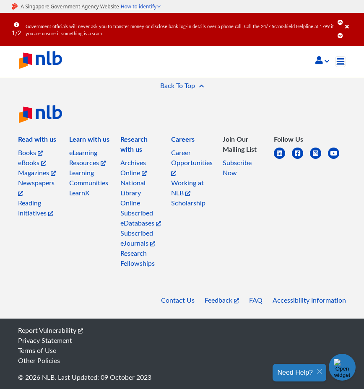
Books (30, 152)
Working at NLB (187, 187)
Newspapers (36, 187)
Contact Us (178, 300)
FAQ (256, 300)
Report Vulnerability (50, 330)
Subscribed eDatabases (140, 218)
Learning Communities (88, 177)
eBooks (32, 162)
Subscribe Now (237, 167)
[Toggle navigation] (340, 61)
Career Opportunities (192, 162)
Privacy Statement (45, 340)
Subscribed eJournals (137, 238)
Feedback (222, 300)
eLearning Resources (87, 157)
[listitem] (37, 141)
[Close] (353, 20)
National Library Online (133, 192)
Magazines (37, 172)
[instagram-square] (319, 158)
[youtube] (337, 158)
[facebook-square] (301, 158)
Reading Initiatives (35, 208)
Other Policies (39, 360)
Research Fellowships (137, 258)
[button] (322, 61)
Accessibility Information (309, 300)
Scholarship (188, 202)
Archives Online (133, 167)
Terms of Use (37, 350)
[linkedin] (283, 158)
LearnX (79, 192)
